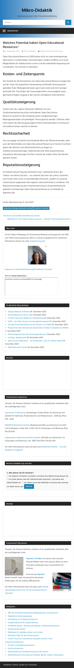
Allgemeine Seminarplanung (51, 51)
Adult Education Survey (17, 347)
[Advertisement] (17, 374)
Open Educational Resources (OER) (18, 208)
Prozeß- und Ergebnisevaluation (21, 645)
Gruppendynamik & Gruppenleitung (23, 622)
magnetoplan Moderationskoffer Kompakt (22, 437)
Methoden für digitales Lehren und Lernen (25, 632)
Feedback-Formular (43, 269)
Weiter (29, 486)
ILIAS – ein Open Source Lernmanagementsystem (28, 321)
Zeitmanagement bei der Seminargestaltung (26, 334)
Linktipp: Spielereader (17, 337)
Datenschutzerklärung (24, 269)
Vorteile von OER (41, 208)
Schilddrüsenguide (37, 241)
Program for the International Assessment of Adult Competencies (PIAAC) (38, 328)
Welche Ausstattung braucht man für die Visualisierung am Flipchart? (26, 590)
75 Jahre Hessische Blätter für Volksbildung (25, 318)
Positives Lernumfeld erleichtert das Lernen (22, 215)
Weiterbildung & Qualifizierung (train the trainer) (28, 651)
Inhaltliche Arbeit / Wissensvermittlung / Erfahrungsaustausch (33, 625)
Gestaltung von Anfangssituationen (23, 619)
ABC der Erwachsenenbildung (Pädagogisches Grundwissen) (33, 613)
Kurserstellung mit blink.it (18, 315)
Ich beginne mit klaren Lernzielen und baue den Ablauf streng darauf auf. (38, 476)
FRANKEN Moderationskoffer (17, 425)
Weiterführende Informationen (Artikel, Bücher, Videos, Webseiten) (35, 655)
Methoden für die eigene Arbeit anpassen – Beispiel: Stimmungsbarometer (38, 219)
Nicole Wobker (30, 51)
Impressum (9, 269)
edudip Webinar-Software (19, 311)
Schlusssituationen (15, 648)
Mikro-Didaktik (37, 10)
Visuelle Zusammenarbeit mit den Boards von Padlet (30, 324)
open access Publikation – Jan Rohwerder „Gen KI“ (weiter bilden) (35, 340)
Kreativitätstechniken (16, 629)
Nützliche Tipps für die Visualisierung (23, 635)
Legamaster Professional (15, 412)
